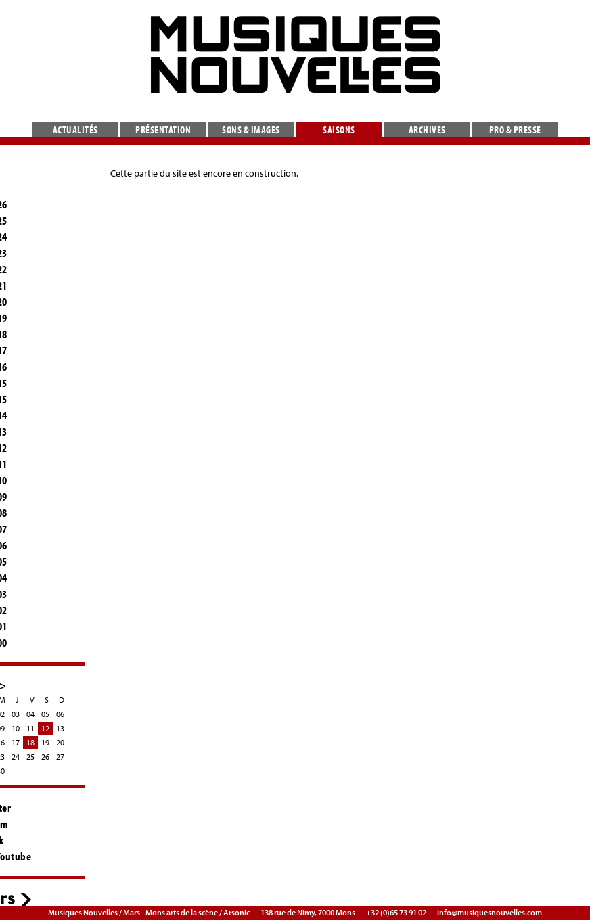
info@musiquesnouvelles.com (489, 912)
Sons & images (251, 129)
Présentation (163, 129)
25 (30, 757)
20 (60, 742)
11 (30, 728)
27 (60, 757)
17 (16, 742)
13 (60, 728)
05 (45, 714)
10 (16, 728)
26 (45, 757)
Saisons (339, 129)
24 (16, 757)
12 (45, 728)
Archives (427, 129)
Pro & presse (515, 129)
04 (30, 714)
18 (30, 742)
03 (16, 714)
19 (45, 742)
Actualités (75, 129)
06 (60, 714)
